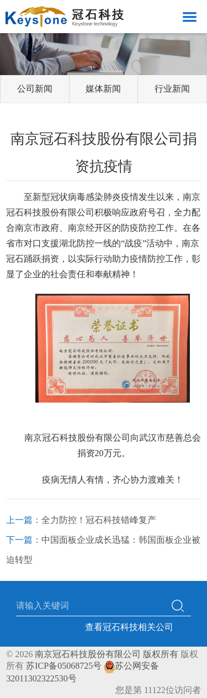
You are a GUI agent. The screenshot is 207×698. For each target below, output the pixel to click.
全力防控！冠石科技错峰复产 (98, 520)
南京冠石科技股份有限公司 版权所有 (106, 654)
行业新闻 (172, 88)
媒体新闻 (103, 88)
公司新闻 (34, 88)
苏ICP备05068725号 (64, 665)
